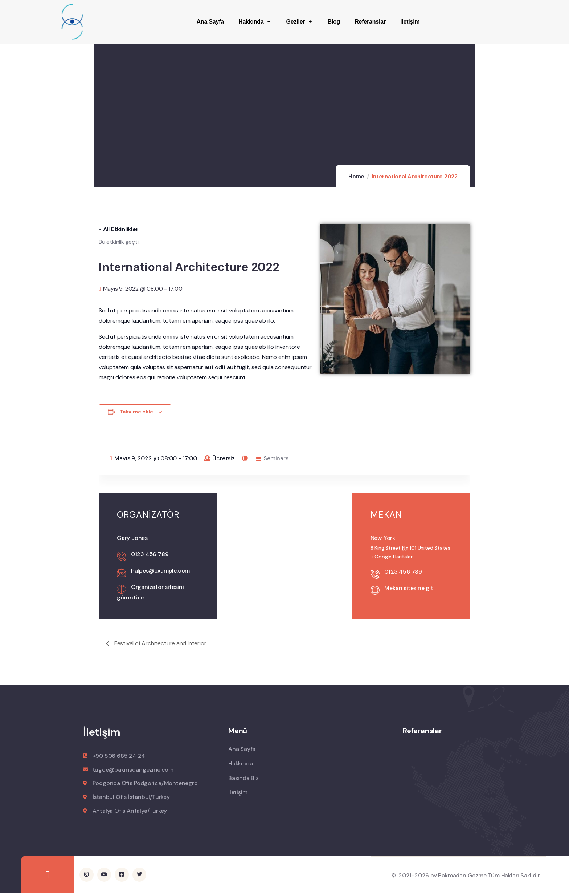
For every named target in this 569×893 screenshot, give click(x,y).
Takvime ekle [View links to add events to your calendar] (136, 411)
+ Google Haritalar (392, 556)
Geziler (299, 21)
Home (356, 176)
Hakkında (254, 21)
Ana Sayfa (210, 22)
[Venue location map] (284, 531)
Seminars (275, 458)
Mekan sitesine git (408, 588)
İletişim (410, 22)
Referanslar (370, 22)
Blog (333, 22)
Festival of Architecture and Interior (159, 643)
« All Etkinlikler (119, 229)
